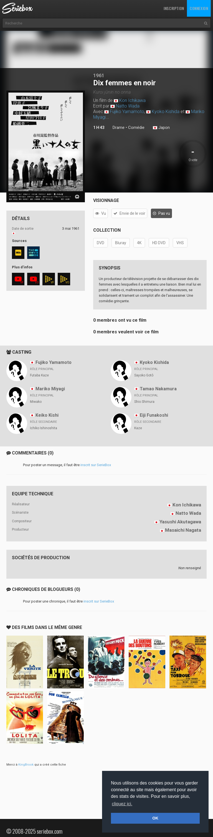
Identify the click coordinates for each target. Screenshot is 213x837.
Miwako (36, 402)
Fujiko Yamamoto (127, 111)
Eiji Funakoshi (154, 415)
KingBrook (26, 764)
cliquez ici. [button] (122, 803)
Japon (161, 128)
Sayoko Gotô (143, 375)
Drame (119, 127)
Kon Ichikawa (132, 100)
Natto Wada (128, 106)
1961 (98, 75)
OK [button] (155, 818)
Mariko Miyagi (50, 388)
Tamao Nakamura (158, 388)
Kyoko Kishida (165, 111)
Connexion (199, 8)
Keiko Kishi (47, 415)
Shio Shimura (144, 402)
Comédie (136, 127)
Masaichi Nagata (183, 530)
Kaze (138, 428)
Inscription (174, 8)
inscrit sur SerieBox (95, 465)
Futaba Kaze (39, 375)
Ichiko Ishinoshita (43, 428)
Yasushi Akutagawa (180, 521)
